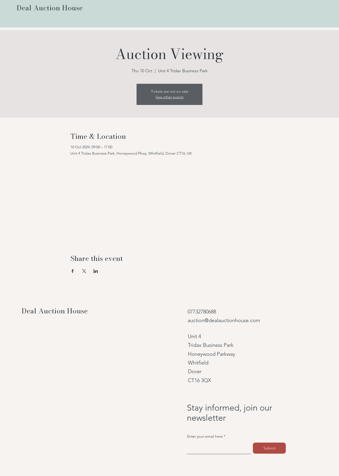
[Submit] (269, 448)
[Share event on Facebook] (72, 271)
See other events (170, 97)
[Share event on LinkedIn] (95, 271)
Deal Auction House (54, 310)
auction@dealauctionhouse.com (224, 320)
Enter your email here (205, 436)
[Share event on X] (84, 271)
